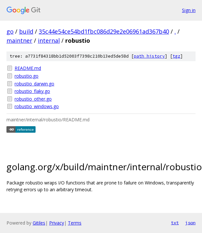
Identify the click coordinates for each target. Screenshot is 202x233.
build (26, 31)
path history (149, 56)
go (10, 31)
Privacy (56, 223)
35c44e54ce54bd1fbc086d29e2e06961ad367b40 (104, 31)
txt (175, 223)
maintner (19, 40)
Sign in (189, 10)
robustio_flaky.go (32, 91)
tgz (176, 56)
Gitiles (39, 223)
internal (49, 40)
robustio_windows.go (37, 106)
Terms (74, 223)
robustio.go (26, 76)
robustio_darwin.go (34, 84)
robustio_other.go (33, 99)
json (190, 223)
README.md (28, 68)
